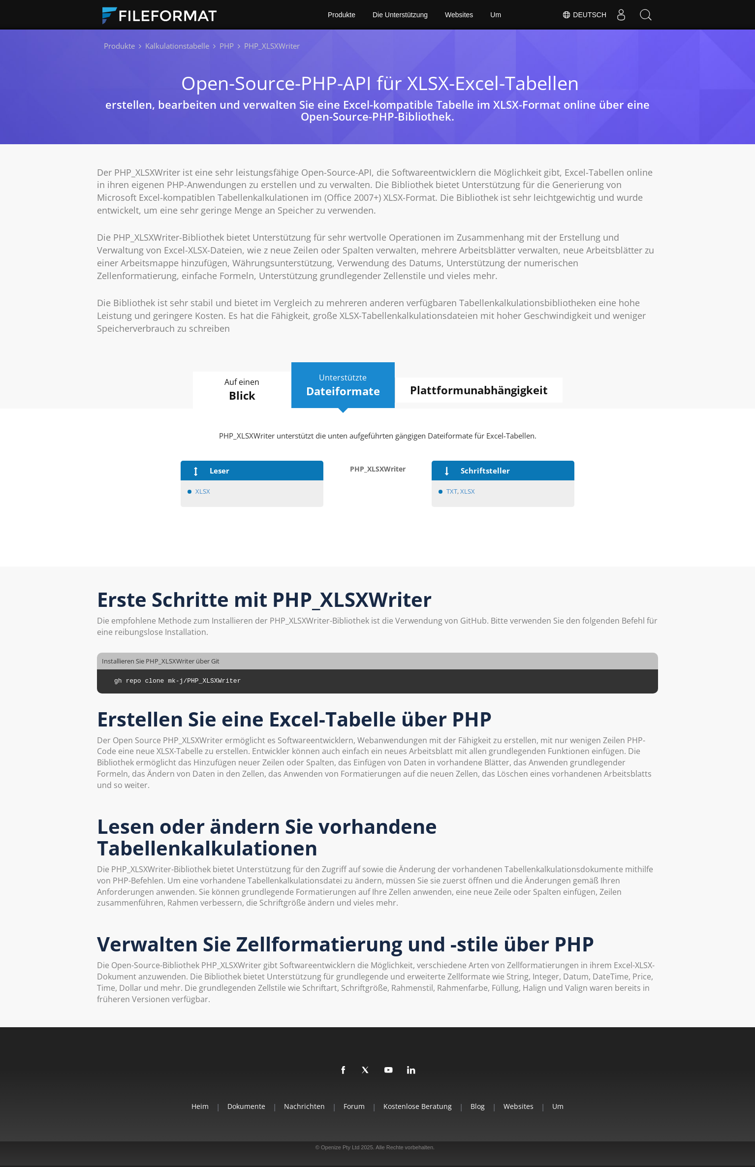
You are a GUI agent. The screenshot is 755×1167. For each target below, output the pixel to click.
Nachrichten (304, 1106)
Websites (459, 15)
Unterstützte (343, 385)
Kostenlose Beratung (417, 1106)
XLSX (202, 491)
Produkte (341, 15)
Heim (200, 1106)
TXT (451, 491)
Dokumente (246, 1106)
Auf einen (242, 390)
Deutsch (584, 14)
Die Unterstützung (400, 15)
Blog (478, 1106)
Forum (354, 1106)
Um (495, 15)
